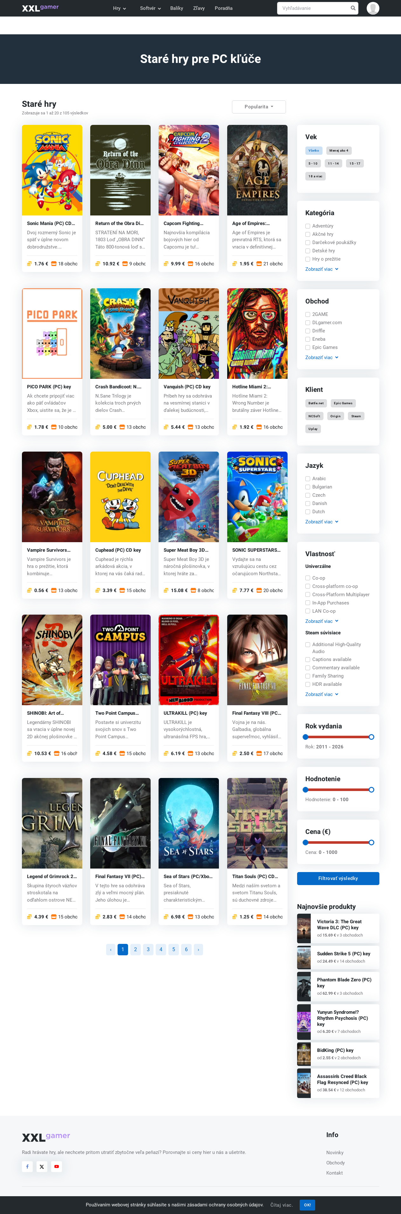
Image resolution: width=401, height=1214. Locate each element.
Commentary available (336, 668)
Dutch (318, 512)
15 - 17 (355, 163)
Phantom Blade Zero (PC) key (344, 982)
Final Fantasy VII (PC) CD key (118, 877)
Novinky (334, 1153)
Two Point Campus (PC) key (115, 713)
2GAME (320, 314)
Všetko (314, 150)
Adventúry (322, 226)
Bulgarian (322, 487)
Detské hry (323, 251)
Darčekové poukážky (334, 242)
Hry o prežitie (326, 259)
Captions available (331, 659)
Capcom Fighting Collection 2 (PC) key (186, 223)
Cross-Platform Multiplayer (341, 594)
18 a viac (316, 176)
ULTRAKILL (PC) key (185, 713)
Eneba (318, 339)
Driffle (318, 331)
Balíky (176, 8)
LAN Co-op (324, 611)
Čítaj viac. (281, 1205)
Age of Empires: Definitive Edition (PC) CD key (255, 223)
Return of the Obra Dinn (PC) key (120, 223)
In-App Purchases (330, 603)
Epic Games (325, 347)
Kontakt (334, 1173)
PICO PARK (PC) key (49, 387)
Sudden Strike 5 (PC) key (343, 953)
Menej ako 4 (339, 150)
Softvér (150, 8)
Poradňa (224, 8)
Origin (335, 416)
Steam (356, 416)
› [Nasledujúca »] (198, 949)
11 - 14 (333, 163)
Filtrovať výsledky (338, 878)
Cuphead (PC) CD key (118, 550)
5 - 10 (313, 163)
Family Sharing (327, 676)
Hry (119, 8)
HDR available (327, 684)
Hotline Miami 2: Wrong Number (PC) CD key (253, 387)
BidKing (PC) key (335, 1050)
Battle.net (316, 403)
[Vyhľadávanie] (317, 8)
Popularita (257, 107)
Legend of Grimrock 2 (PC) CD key (50, 877)
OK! (307, 1205)
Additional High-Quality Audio (336, 648)
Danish (319, 503)
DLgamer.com (327, 322)
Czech (318, 495)
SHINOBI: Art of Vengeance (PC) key (49, 713)
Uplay (313, 428)
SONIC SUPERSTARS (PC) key (254, 550)
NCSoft (314, 416)
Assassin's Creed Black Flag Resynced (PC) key (342, 1079)
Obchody (335, 1163)
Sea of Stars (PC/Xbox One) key (188, 877)
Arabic (319, 478)
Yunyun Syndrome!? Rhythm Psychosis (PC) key (342, 1018)
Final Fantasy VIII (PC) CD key (255, 713)
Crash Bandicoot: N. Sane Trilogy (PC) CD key (117, 387)
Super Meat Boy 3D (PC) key (184, 550)
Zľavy (199, 8)
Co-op (318, 578)
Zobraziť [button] (321, 269)
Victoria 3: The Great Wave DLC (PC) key (339, 924)
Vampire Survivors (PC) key (47, 550)
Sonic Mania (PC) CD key (49, 223)
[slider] (305, 737)
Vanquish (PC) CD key (187, 387)
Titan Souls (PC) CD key (253, 877)
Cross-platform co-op (335, 586)
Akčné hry (322, 234)
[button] (373, 8)
